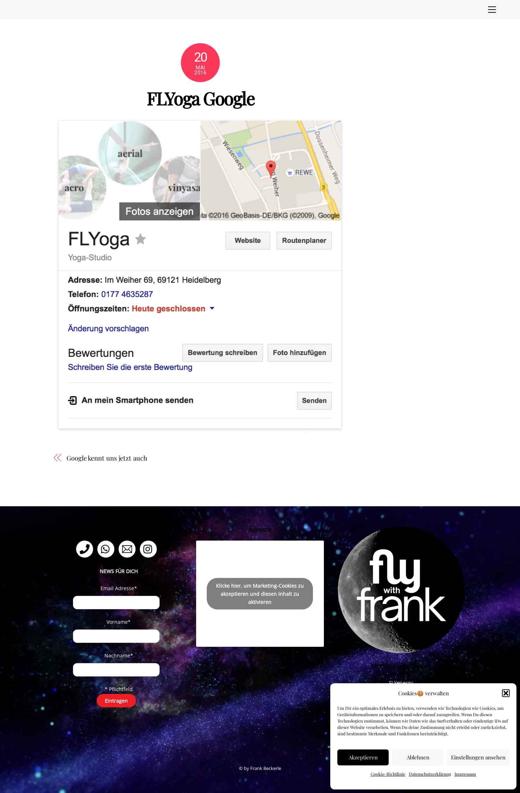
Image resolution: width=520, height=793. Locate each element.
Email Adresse (119, 588)
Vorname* (119, 621)
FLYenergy (401, 682)
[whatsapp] (107, 548)
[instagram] (149, 548)
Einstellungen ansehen (478, 757)
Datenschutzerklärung (430, 774)
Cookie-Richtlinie (388, 774)
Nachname (118, 655)
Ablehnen (418, 757)
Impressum (465, 774)
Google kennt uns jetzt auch (107, 457)
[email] (128, 548)
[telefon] (86, 548)
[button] (505, 693)
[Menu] (492, 9)
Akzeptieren (363, 757)
